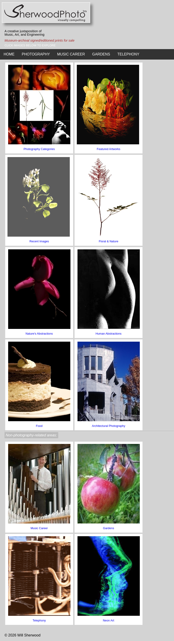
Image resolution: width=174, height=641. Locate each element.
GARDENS (101, 54)
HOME (9, 54)
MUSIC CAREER (71, 54)
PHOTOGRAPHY (36, 54)
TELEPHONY (128, 54)
